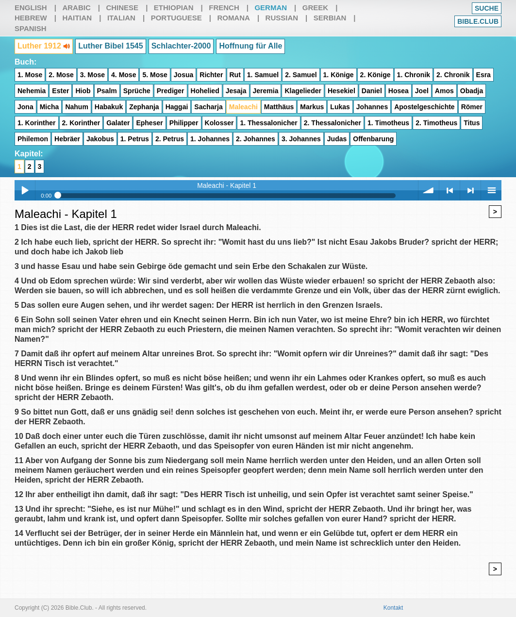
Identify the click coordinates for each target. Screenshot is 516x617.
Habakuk (109, 107)
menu (491, 190)
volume (428, 190)
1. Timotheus (388, 123)
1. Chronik (413, 75)
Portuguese (176, 18)
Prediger (170, 91)
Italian (121, 18)
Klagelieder (302, 91)
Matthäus (279, 107)
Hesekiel (341, 91)
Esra (483, 75)
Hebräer (67, 139)
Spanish (31, 28)
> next (470, 190)
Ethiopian (174, 7)
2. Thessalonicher (332, 123)
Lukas (340, 107)
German (270, 7)
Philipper (184, 123)
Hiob (82, 91)
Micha (49, 107)
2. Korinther (81, 123)
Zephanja (144, 107)
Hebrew (31, 18)
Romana (233, 18)
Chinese (122, 7)
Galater (118, 123)
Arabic (76, 7)
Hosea (398, 91)
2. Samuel (300, 75)
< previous (449, 190)
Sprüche (136, 91)
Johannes (372, 107)
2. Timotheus (436, 123)
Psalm (107, 91)
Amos (444, 91)
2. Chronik (452, 75)
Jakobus (100, 139)
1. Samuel (263, 75)
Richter (211, 75)
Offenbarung (373, 139)
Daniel (372, 91)
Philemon (32, 139)
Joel (422, 91)
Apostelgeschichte (424, 107)
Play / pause (25, 190)
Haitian (77, 18)
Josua (183, 75)
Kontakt (393, 607)
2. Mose (61, 75)
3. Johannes (301, 139)
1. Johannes (210, 139)
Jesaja (236, 91)
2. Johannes (255, 139)
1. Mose (29, 75)
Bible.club (478, 21)
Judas (337, 139)
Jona (25, 107)
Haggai (177, 107)
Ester (60, 91)
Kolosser (219, 123)
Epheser (149, 123)
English (31, 7)
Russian (282, 18)
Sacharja (208, 107)
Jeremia (266, 91)
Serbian (330, 18)
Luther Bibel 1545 (110, 46)
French (224, 7)
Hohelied (205, 91)
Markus (312, 107)
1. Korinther (36, 123)
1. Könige (338, 75)
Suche (487, 8)
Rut (235, 75)
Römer (472, 107)
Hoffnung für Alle (250, 46)
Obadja (471, 91)
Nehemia (31, 91)
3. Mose (92, 75)
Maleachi (243, 107)
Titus (472, 123)
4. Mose (123, 75)
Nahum (76, 107)
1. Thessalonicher (268, 123)
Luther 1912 (43, 46)
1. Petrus (134, 139)
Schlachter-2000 (181, 46)
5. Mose (154, 75)
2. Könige (375, 75)
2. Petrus (169, 139)
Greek (315, 7)
